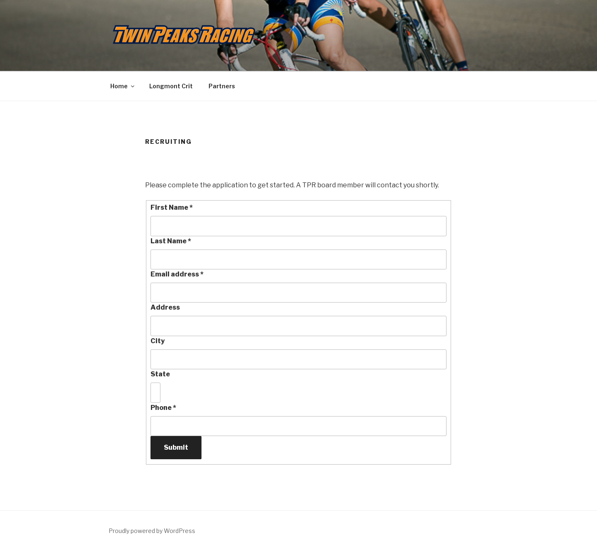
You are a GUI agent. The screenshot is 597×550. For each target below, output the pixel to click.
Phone (163, 408)
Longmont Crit (171, 86)
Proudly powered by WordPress (152, 530)
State (160, 374)
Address (165, 307)
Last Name (170, 241)
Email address (177, 274)
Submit (176, 447)
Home (123, 86)
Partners (222, 86)
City (157, 341)
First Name (171, 207)
